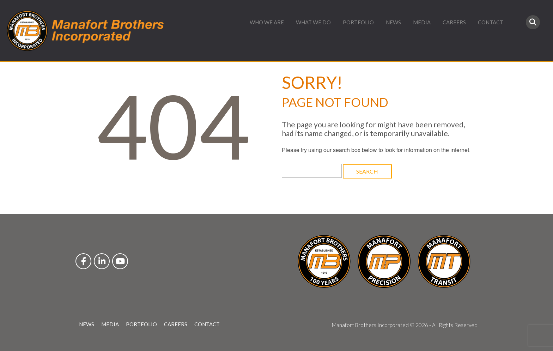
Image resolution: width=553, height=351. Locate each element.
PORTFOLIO (358, 22)
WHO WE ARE (267, 22)
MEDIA (422, 22)
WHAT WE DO (313, 22)
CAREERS (454, 22)
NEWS (393, 22)
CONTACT (490, 22)
